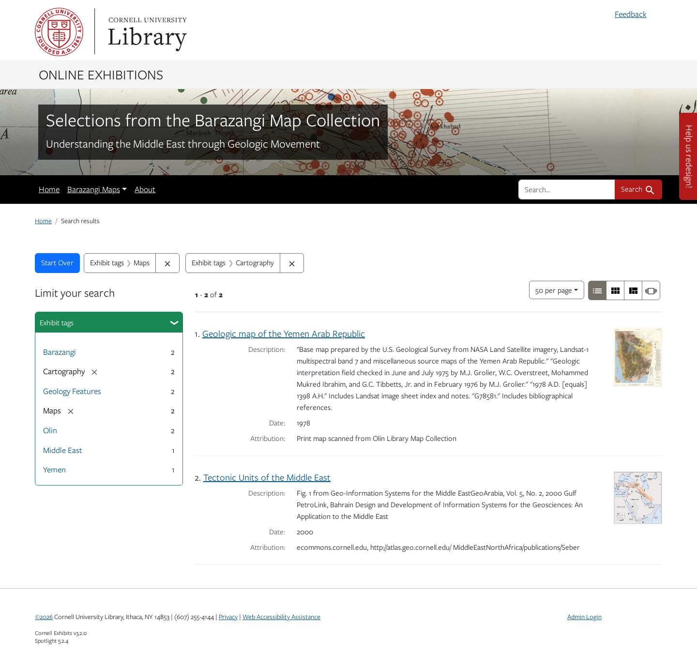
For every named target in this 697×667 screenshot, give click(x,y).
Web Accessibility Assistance (281, 616)
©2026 (44, 616)
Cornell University (59, 32)
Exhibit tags (57, 322)
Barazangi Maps (93, 189)
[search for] (566, 189)
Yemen (54, 469)
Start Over (57, 262)
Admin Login (584, 616)
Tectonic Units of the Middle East (267, 477)
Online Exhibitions (101, 74)
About (145, 189)
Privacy (228, 616)
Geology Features (72, 391)
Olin (50, 430)
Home (49, 189)
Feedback (631, 14)
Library (146, 32)
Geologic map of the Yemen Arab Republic (283, 333)
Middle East (62, 450)
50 (553, 289)
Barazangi (59, 352)
